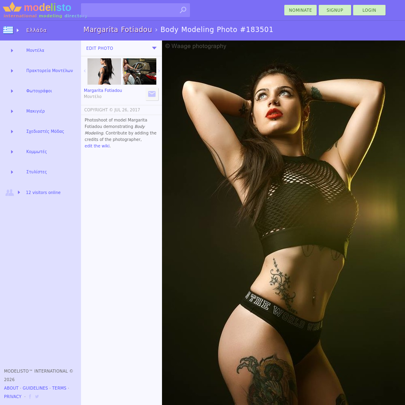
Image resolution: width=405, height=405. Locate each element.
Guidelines (35, 388)
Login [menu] (369, 10)
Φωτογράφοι (39, 91)
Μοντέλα (35, 50)
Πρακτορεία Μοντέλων (49, 70)
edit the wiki (97, 146)
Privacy (12, 396)
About (11, 388)
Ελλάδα (36, 30)
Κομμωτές (36, 151)
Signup (335, 10)
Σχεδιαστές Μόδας (45, 131)
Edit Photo (99, 48)
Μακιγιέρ (35, 111)
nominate (300, 10)
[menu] (154, 48)
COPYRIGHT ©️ (98, 110)
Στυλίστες (36, 172)
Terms (59, 388)
